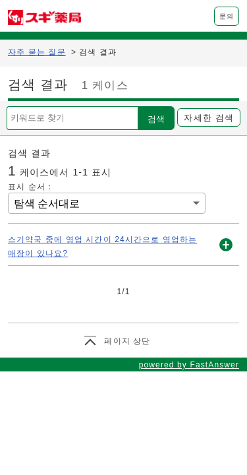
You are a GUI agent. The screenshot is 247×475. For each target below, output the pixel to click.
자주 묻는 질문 (37, 52)
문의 (226, 16)
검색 (156, 119)
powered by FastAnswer (189, 364)
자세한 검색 (208, 118)
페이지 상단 (127, 341)
